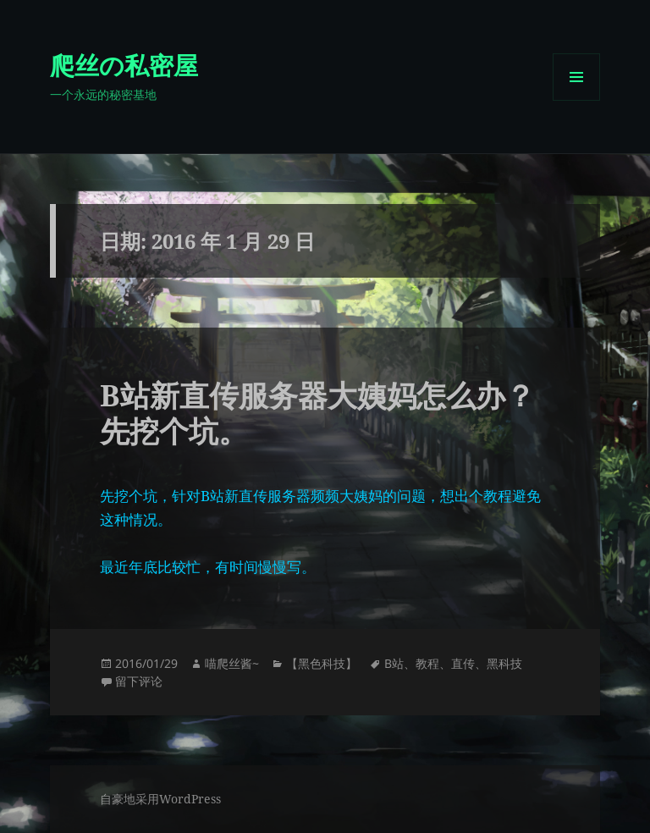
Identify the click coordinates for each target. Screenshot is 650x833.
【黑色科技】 (321, 663)
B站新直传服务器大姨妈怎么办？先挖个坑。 (317, 412)
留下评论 (138, 681)
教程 (427, 663)
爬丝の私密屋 (124, 64)
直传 (463, 663)
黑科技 (504, 663)
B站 (394, 663)
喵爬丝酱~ (232, 663)
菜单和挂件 (576, 100)
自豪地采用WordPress (160, 799)
